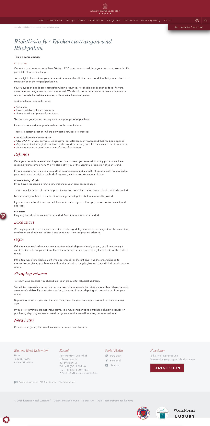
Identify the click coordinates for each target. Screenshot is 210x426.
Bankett (81, 20)
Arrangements (113, 20)
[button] (6, 420)
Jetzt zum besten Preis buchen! (189, 27)
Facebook (115, 360)
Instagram (115, 355)
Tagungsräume (22, 358)
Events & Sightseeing (150, 20)
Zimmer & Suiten (54, 20)
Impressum (88, 400)
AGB (99, 400)
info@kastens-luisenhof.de (82, 373)
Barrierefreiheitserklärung (118, 400)
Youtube (114, 365)
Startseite (17, 27)
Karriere (167, 20)
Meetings (70, 20)
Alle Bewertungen (67, 382)
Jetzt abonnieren (167, 368)
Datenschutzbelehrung (66, 400)
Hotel (41, 20)
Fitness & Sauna (130, 20)
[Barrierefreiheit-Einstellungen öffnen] (3, 216)
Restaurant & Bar (95, 20)
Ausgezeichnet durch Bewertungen (37, 382)
